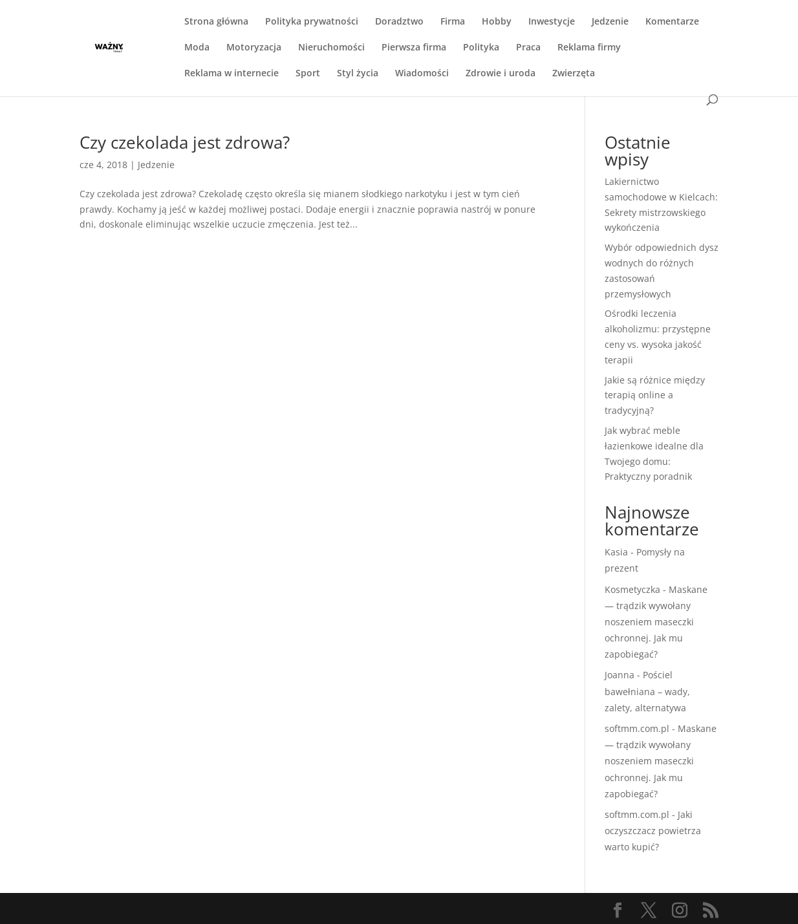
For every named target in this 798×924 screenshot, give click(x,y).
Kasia (616, 552)
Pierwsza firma (414, 48)
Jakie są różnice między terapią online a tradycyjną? (655, 395)
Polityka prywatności (311, 22)
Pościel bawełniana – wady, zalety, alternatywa (647, 691)
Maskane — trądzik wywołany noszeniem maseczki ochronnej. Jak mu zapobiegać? (656, 622)
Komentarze (672, 22)
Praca (528, 48)
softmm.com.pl (637, 728)
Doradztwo (399, 22)
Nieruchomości (331, 48)
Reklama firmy (589, 48)
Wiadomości (422, 74)
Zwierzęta (573, 74)
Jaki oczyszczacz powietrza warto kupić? (653, 830)
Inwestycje (551, 22)
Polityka (481, 48)
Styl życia (357, 74)
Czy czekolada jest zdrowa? (185, 142)
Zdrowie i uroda (500, 74)
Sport (308, 74)
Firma (452, 22)
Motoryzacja (253, 48)
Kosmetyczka (632, 589)
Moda (197, 48)
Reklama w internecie (231, 74)
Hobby (497, 22)
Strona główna (216, 22)
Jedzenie (610, 22)
